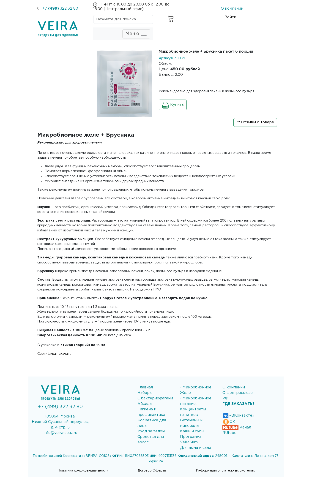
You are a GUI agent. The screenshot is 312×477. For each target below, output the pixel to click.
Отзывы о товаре (255, 122)
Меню (136, 33)
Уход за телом (151, 431)
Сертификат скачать (54, 353)
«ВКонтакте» (238, 415)
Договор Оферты (152, 470)
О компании (232, 8)
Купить (173, 104)
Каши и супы (192, 431)
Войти (230, 17)
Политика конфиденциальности (83, 470)
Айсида (144, 404)
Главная (145, 387)
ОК (228, 421)
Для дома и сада (195, 448)
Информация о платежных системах (225, 470)
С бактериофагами (155, 398)
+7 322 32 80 (57, 8)
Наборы (144, 393)
